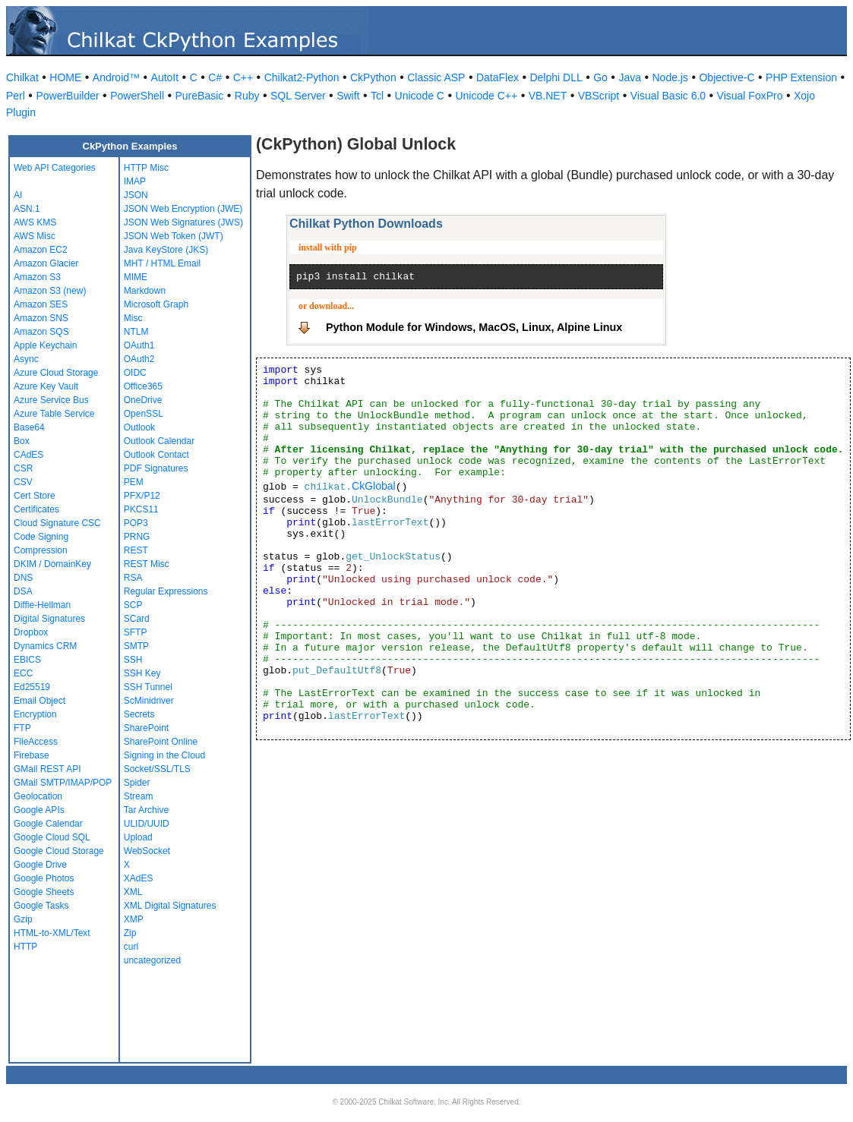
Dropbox (31, 632)
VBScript (598, 96)
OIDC (135, 372)
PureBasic (199, 96)
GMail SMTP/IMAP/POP (63, 782)
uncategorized (152, 960)
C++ (243, 77)
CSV (23, 482)
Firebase (31, 755)
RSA (133, 577)
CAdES (28, 454)
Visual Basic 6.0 (668, 96)
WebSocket (147, 851)
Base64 (29, 427)
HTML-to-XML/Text (52, 933)
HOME (65, 77)
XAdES (138, 878)
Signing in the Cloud (164, 755)
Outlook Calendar (159, 441)
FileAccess (36, 741)
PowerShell (137, 96)
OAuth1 (139, 345)
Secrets (139, 714)
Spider (137, 782)
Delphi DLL (555, 77)
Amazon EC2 (41, 249)
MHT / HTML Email (162, 263)
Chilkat (22, 77)
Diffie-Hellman (42, 605)
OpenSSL (143, 413)
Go (600, 77)
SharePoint (146, 728)
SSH (133, 659)
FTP (22, 728)
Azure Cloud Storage (56, 372)
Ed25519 (32, 687)
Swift (347, 96)
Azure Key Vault (46, 386)
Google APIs (39, 810)
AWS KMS (35, 222)
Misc (133, 318)
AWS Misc (34, 236)
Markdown (145, 290)
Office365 (143, 386)
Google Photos (44, 878)
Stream (138, 796)
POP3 (136, 523)
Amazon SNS (41, 318)
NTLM (136, 331)
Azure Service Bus (51, 400)
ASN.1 (27, 208)
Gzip (23, 919)
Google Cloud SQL (52, 837)
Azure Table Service (54, 413)
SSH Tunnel (148, 687)
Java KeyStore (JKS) (166, 249)
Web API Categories (55, 167)
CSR (23, 468)
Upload (138, 837)
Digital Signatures (49, 618)
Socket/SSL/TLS (157, 769)
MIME (135, 277)
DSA (23, 591)
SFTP (135, 632)
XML (133, 892)
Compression (41, 550)
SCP (133, 605)
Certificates (36, 509)
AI (18, 195)
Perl (15, 96)
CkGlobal (374, 486)
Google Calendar (48, 823)
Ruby (247, 96)
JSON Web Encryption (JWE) (183, 208)
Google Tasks (41, 905)
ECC (23, 673)
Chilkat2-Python (302, 77)
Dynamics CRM (45, 646)
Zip (130, 933)
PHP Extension (801, 77)
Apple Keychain (45, 345)
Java (629, 77)
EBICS (27, 659)
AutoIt (165, 77)
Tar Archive (146, 810)
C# (215, 77)
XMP (134, 919)
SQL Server (298, 96)
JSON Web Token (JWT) (173, 236)
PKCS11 (141, 509)
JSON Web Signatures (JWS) (183, 222)
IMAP (135, 181)
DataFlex (497, 77)
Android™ (116, 77)
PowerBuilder (67, 96)
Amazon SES (41, 304)
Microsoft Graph (156, 304)
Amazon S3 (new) (50, 290)
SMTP (136, 646)
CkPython (373, 77)
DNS (23, 577)
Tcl (377, 96)
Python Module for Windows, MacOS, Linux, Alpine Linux (474, 327)
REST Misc (146, 564)
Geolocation (38, 796)
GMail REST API (47, 769)
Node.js (670, 77)
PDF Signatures (156, 468)
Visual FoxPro (750, 96)
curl (131, 946)
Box (22, 441)
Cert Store (34, 495)
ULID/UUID (146, 823)
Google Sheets (44, 892)
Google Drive (40, 864)
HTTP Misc (146, 167)
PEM (134, 482)
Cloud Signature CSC (57, 523)
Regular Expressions (166, 591)
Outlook (139, 427)
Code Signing (41, 536)
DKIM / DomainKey (52, 564)
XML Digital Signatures (170, 905)
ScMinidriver (149, 700)
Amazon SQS (41, 331)
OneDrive (143, 400)
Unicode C (419, 96)
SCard (137, 618)
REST (136, 550)
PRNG (137, 536)
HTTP (25, 946)
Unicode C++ (486, 96)
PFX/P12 (142, 495)
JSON (136, 195)
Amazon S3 (37, 277)
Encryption (35, 714)
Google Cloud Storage (59, 851)
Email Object (39, 700)
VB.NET (548, 96)
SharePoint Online (160, 741)
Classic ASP (436, 77)
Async (26, 359)
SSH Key (142, 673)
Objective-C (726, 77)
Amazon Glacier (46, 263)
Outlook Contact (156, 454)
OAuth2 (139, 359)
